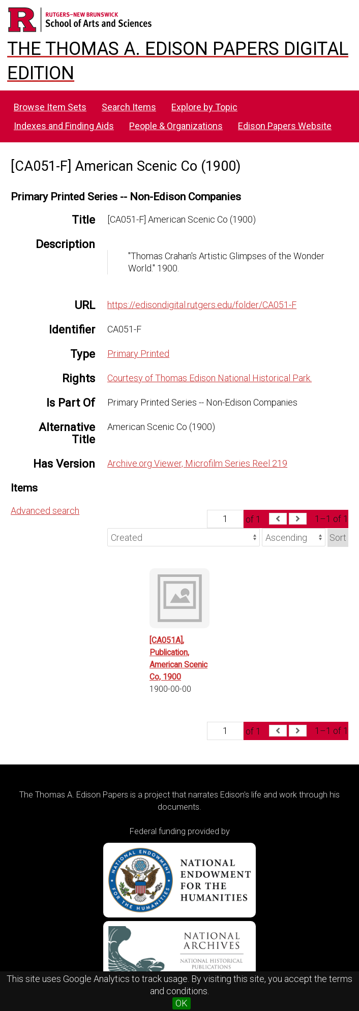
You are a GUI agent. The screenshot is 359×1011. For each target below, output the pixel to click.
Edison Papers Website (285, 125)
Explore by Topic (204, 107)
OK (181, 1003)
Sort (338, 537)
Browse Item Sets (50, 107)
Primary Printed (138, 353)
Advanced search (45, 510)
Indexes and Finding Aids (64, 125)
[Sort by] (183, 537)
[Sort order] (293, 537)
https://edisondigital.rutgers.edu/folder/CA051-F (201, 304)
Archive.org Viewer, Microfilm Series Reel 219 (197, 463)
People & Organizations (176, 125)
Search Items (129, 107)
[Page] (225, 519)
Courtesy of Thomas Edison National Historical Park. (209, 378)
